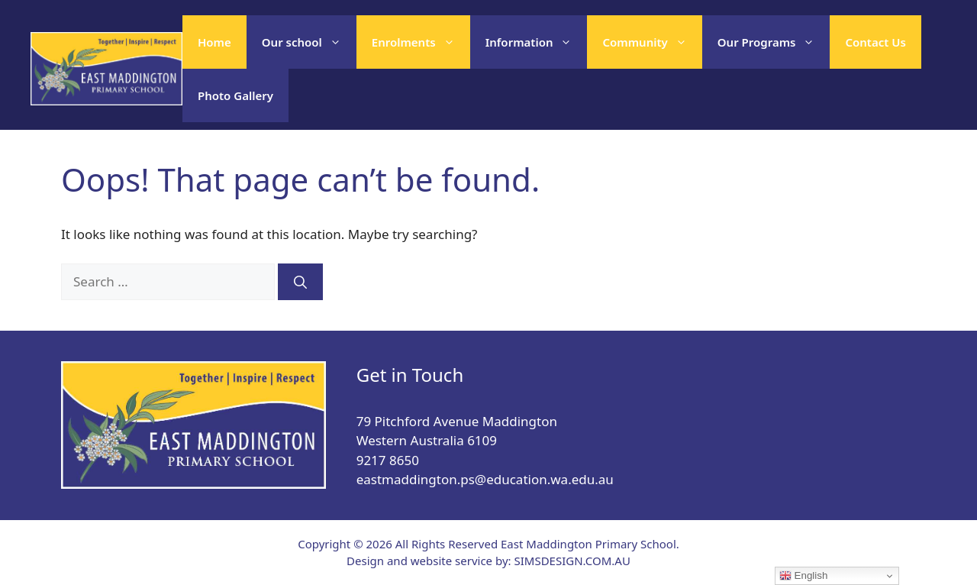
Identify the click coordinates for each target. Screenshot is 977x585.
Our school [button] (309, 42)
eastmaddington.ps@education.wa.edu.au (485, 479)
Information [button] (536, 42)
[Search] (300, 281)
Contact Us (875, 42)
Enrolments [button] (421, 42)
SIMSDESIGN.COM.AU (572, 560)
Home (214, 42)
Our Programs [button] (773, 42)
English (803, 576)
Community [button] (651, 42)
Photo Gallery (235, 95)
